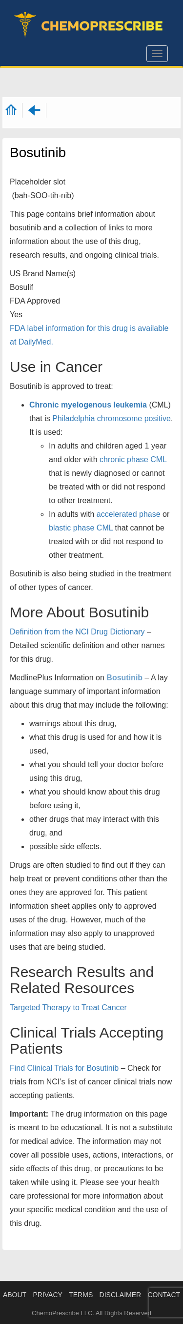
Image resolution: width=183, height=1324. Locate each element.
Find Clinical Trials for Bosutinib (64, 1068)
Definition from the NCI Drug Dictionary (77, 632)
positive (157, 418)
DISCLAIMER (121, 1295)
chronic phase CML (133, 459)
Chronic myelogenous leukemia (88, 405)
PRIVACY (47, 1295)
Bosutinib (124, 677)
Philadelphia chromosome (97, 418)
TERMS (81, 1295)
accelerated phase (129, 514)
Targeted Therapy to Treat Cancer (68, 1007)
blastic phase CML (81, 528)
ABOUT (14, 1295)
